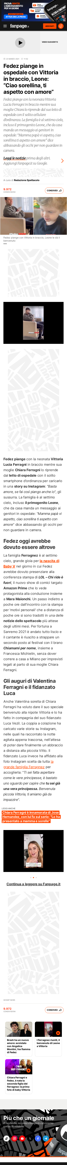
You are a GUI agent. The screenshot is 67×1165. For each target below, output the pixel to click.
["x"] (30, 1138)
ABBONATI (49, 26)
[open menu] (4, 26)
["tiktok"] (6, 1138)
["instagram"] (14, 1138)
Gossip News (9, 1000)
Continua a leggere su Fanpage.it (33, 884)
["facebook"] (38, 1138)
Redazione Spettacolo (26, 180)
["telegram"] (46, 1138)
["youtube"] (22, 1138)
